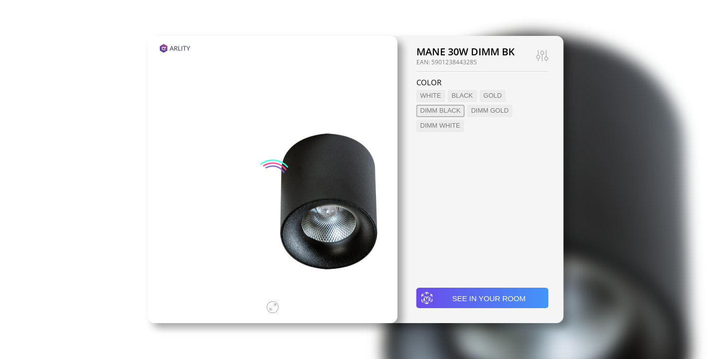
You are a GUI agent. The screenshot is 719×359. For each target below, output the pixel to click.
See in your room (473, 298)
